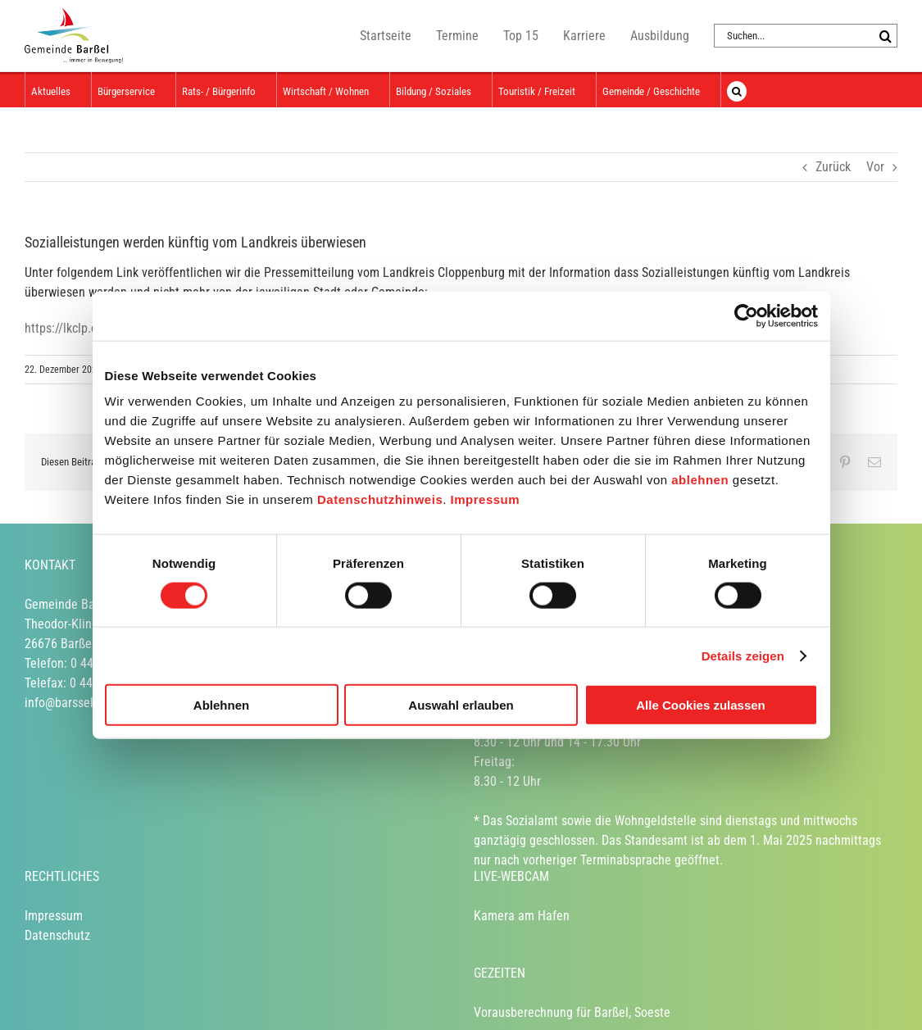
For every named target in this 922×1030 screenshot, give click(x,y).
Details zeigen (743, 655)
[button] (737, 89)
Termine (457, 35)
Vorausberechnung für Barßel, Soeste (572, 1012)
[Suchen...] (794, 36)
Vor (875, 167)
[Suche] (885, 36)
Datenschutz (57, 935)
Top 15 (520, 35)
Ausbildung (659, 35)
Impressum (485, 499)
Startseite (385, 35)
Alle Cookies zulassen (700, 705)
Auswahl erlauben (460, 705)
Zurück (833, 167)
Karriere (584, 35)
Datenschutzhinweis (380, 499)
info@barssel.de (67, 702)
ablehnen (700, 480)
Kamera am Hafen (522, 915)
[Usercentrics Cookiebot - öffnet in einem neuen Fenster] (746, 315)
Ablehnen (221, 705)
